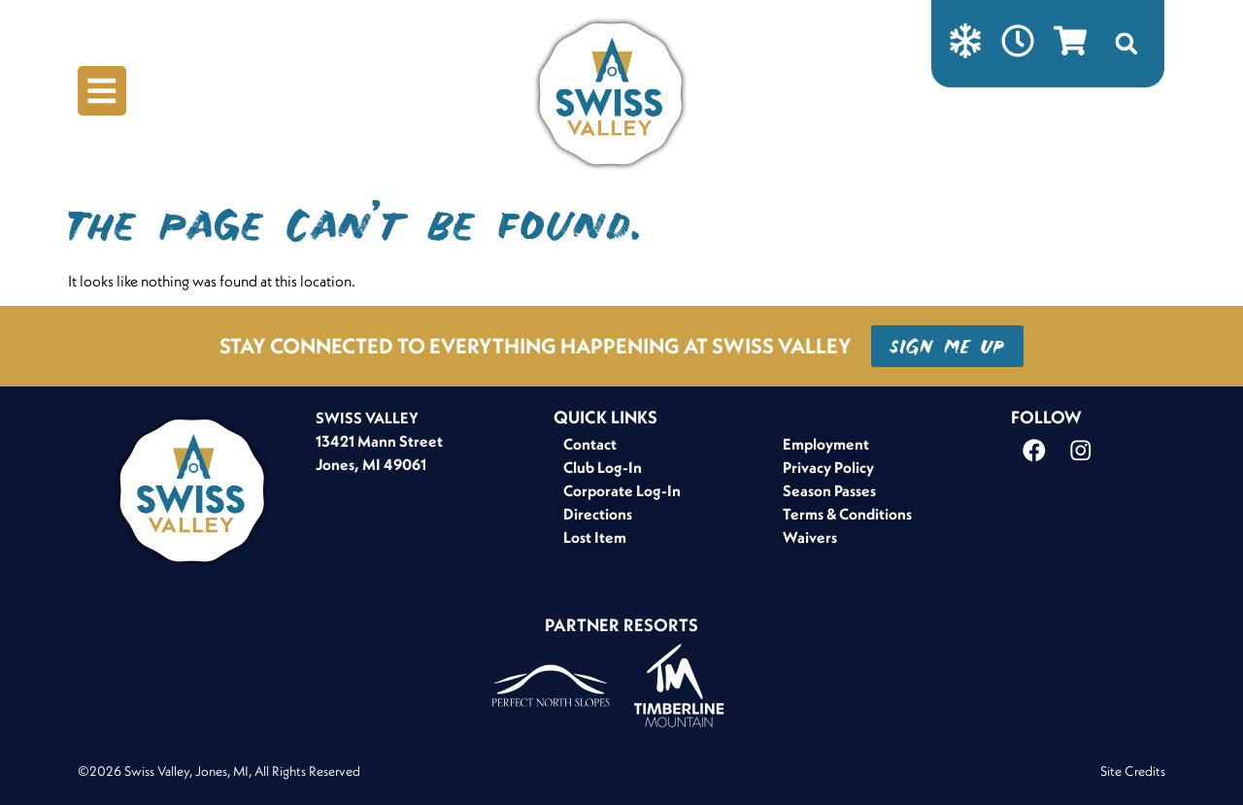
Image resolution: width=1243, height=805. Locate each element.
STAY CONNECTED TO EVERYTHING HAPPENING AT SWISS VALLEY (535, 345)
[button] (1129, 43)
